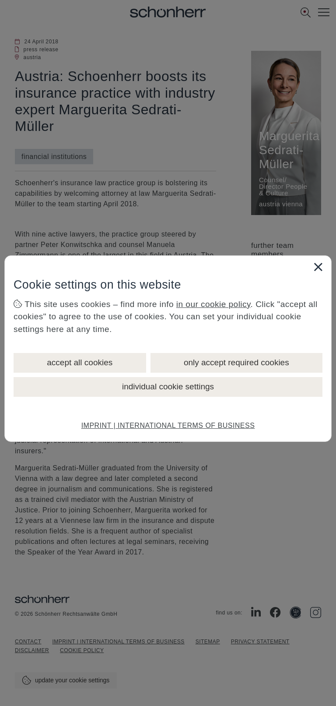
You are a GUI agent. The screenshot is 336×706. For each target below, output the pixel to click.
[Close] (318, 266)
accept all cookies (79, 362)
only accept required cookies (236, 362)
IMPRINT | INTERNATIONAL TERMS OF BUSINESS (168, 425)
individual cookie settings (168, 386)
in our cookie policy (213, 304)
